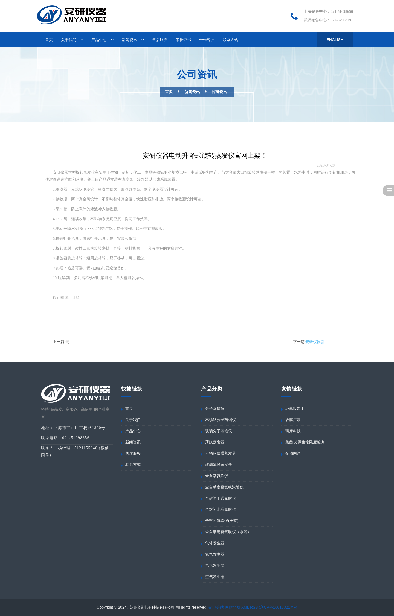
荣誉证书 (183, 39)
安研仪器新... (316, 342)
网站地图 (232, 607)
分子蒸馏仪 (214, 409)
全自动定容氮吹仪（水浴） (228, 532)
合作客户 (207, 39)
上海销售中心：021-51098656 (328, 12)
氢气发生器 (214, 566)
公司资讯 (219, 92)
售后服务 (159, 39)
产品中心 (99, 39)
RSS (254, 607)
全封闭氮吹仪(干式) (221, 521)
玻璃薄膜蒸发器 (218, 465)
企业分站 (216, 607)
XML (245, 607)
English (335, 39)
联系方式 (230, 39)
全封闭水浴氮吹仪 (220, 509)
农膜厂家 (293, 420)
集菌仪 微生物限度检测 (305, 442)
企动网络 (293, 453)
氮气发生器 (214, 554)
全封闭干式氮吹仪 (220, 498)
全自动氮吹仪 (216, 476)
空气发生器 (214, 577)
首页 (49, 39)
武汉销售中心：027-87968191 (328, 20)
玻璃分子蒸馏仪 (218, 431)
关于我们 (68, 39)
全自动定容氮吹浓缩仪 (224, 487)
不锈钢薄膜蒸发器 (220, 453)
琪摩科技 (293, 431)
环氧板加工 (295, 409)
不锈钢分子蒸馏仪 (220, 420)
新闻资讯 (129, 39)
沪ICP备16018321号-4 (278, 607)
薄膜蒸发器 (214, 442)
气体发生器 (214, 543)
